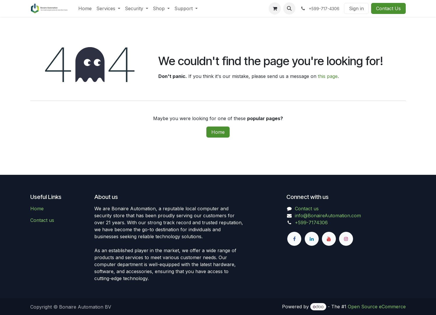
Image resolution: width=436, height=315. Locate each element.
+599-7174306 (311, 222)
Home (218, 132)
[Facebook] (294, 239)
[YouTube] (329, 239)
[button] (289, 8)
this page (328, 76)
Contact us (42, 220)
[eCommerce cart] (275, 8)
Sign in (356, 8)
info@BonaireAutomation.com (328, 215)
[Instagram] (346, 239)
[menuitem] (85, 8)
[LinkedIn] (312, 239)
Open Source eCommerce (377, 306)
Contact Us (388, 8)
